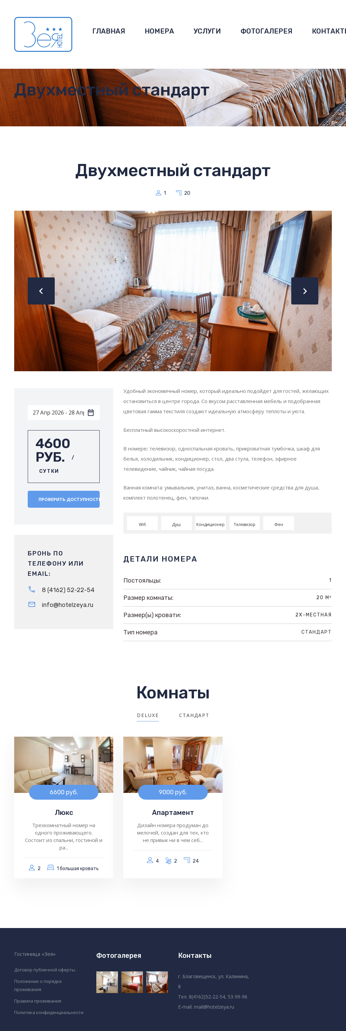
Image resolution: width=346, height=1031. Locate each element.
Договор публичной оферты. (45, 970)
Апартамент (173, 812)
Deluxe (148, 715)
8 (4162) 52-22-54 (68, 590)
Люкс (64, 812)
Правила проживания (37, 1001)
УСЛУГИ (207, 31)
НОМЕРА (159, 31)
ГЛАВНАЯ (108, 31)
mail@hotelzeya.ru (214, 1007)
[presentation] (41, 290)
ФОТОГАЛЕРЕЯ (266, 31)
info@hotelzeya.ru (67, 605)
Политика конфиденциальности (48, 1012)
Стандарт (316, 632)
